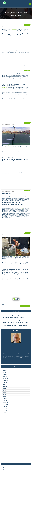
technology (18, 50)
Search (3, 305)
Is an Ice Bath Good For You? (8, 237)
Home (4, 483)
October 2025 (5, 383)
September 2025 (5, 385)
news (3, 489)
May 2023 (4, 442)
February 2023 (5, 448)
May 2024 (4, 418)
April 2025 (4, 395)
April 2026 (4, 371)
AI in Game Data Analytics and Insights (12, 316)
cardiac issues (4, 278)
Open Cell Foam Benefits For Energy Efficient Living (15, 321)
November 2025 (5, 381)
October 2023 (5, 432)
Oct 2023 (27, 24)
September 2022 (5, 458)
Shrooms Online (4, 88)
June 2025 (4, 391)
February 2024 (5, 424)
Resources (4, 493)
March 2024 (4, 422)
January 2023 (5, 450)
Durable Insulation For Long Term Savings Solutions (15, 326)
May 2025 (4, 393)
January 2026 (5, 377)
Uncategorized (5, 501)
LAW (3, 487)
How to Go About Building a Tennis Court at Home (13, 127)
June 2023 (4, 440)
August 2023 (5, 436)
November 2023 (5, 430)
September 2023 (5, 434)
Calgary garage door (13, 29)
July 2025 (4, 389)
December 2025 (5, 379)
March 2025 (4, 397)
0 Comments (13, 26)
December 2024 (5, 403)
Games (4, 479)
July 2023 (4, 438)
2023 (16, 15)
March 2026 (4, 373)
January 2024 (5, 426)
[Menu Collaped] (30, 4)
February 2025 (5, 399)
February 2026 (5, 375)
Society (4, 497)
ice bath (14, 257)
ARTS (3, 473)
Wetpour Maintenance (7, 194)
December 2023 (5, 428)
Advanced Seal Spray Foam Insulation (9, 471)
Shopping (4, 495)
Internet (4, 485)
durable (17, 172)
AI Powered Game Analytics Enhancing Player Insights (15, 324)
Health (4, 481)
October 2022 (5, 456)
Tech (3, 499)
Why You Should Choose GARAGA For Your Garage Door (14, 28)
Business (4, 477)
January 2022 (5, 460)
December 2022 (5, 452)
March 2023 (4, 446)
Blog (3, 475)
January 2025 (5, 401)
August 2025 (5, 387)
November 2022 (5, 454)
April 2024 (4, 420)
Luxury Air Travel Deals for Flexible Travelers (13, 319)
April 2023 (4, 444)
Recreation (4, 491)
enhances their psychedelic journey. (7, 92)
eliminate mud (20, 209)
